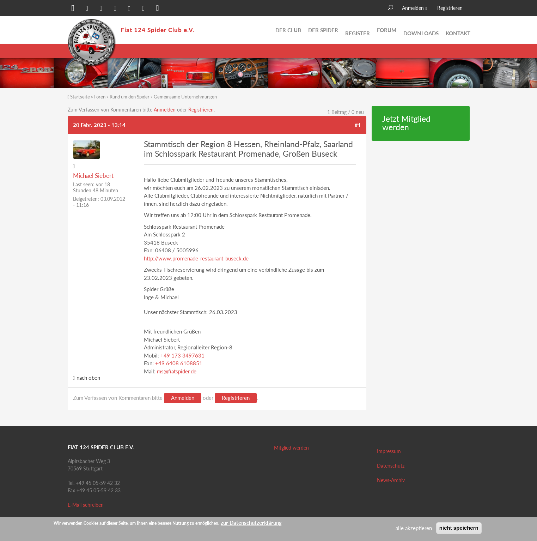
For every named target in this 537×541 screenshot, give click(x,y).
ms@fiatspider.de (176, 371)
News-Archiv (391, 480)
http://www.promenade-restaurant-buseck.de (196, 258)
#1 (358, 125)
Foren (99, 97)
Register (357, 30)
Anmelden (413, 8)
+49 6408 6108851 (178, 363)
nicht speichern (458, 528)
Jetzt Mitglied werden (406, 123)
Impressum (389, 451)
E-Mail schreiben (86, 505)
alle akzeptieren (414, 528)
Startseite (80, 97)
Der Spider (323, 30)
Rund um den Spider (129, 97)
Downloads (421, 30)
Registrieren (450, 8)
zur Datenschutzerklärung (251, 522)
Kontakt (458, 30)
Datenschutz (390, 466)
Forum (386, 30)
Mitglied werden (291, 448)
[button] (73, 9)
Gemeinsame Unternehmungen (185, 97)
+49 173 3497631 (182, 355)
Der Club (288, 30)
